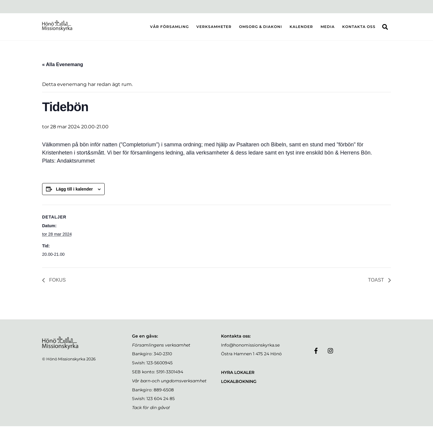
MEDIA (328, 29)
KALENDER (301, 29)
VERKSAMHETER (214, 29)
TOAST (376, 285)
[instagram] (331, 355)
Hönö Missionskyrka (65, 363)
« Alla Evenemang (62, 69)
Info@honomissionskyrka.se (250, 350)
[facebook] (316, 355)
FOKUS (57, 285)
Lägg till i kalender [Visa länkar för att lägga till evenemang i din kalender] (74, 193)
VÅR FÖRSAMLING (169, 29)
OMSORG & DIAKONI (260, 29)
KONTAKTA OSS (359, 29)
